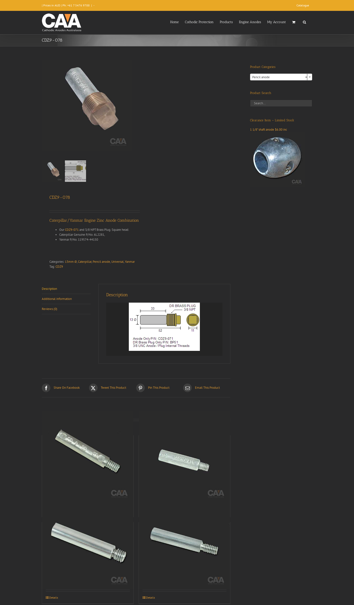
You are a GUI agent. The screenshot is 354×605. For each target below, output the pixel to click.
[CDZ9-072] (184, 457)
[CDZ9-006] (87, 543)
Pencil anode (101, 262)
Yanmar (130, 262)
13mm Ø (71, 262)
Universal (117, 262)
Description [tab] (49, 289)
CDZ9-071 (72, 230)
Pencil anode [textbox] (279, 77)
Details (53, 597)
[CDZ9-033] (87, 457)
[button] (304, 21)
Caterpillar (84, 262)
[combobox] (281, 77)
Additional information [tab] (57, 299)
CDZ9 (59, 266)
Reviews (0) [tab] (49, 309)
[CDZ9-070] (184, 543)
